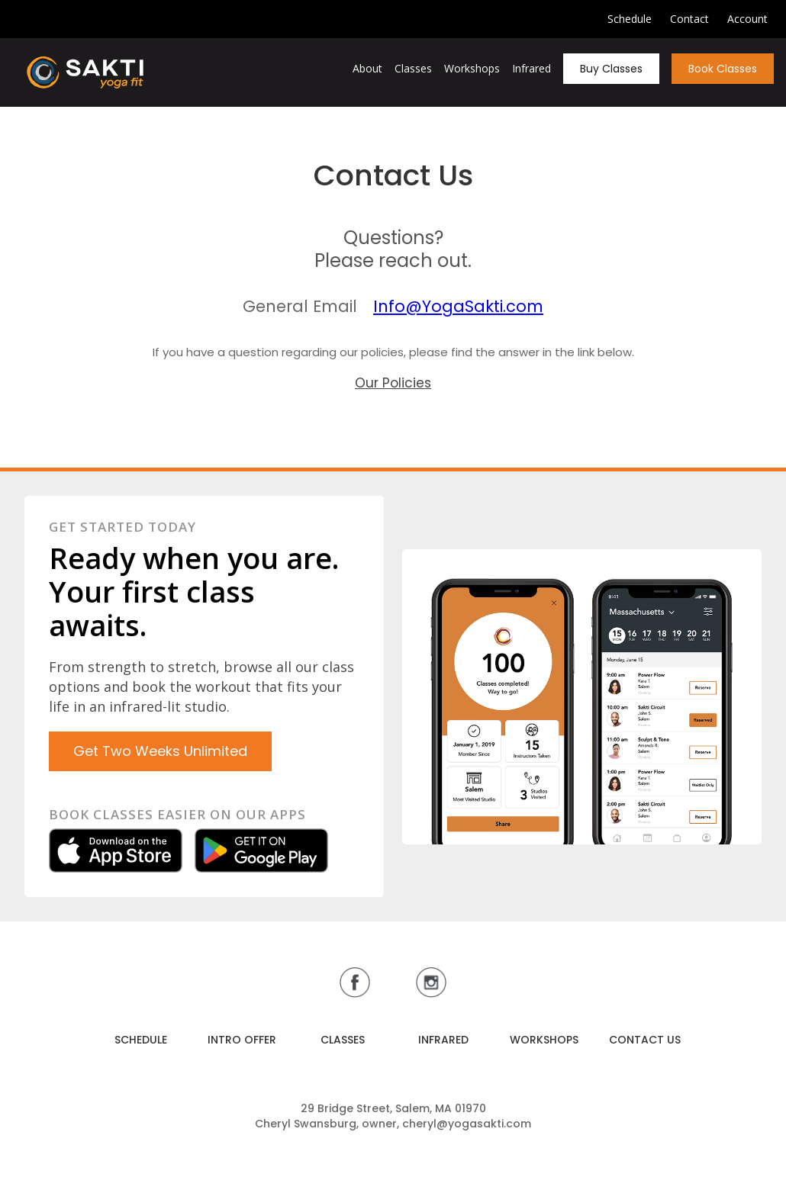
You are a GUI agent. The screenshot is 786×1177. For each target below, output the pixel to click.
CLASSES (343, 1039)
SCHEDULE (140, 1039)
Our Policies (393, 383)
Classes (413, 68)
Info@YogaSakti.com (458, 306)
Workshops (472, 68)
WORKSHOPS (544, 1039)
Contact (689, 18)
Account (747, 18)
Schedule (629, 18)
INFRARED (443, 1039)
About (367, 68)
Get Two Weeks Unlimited (160, 751)
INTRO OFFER (242, 1039)
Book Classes (722, 68)
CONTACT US (645, 1039)
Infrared (531, 68)
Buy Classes (611, 68)
